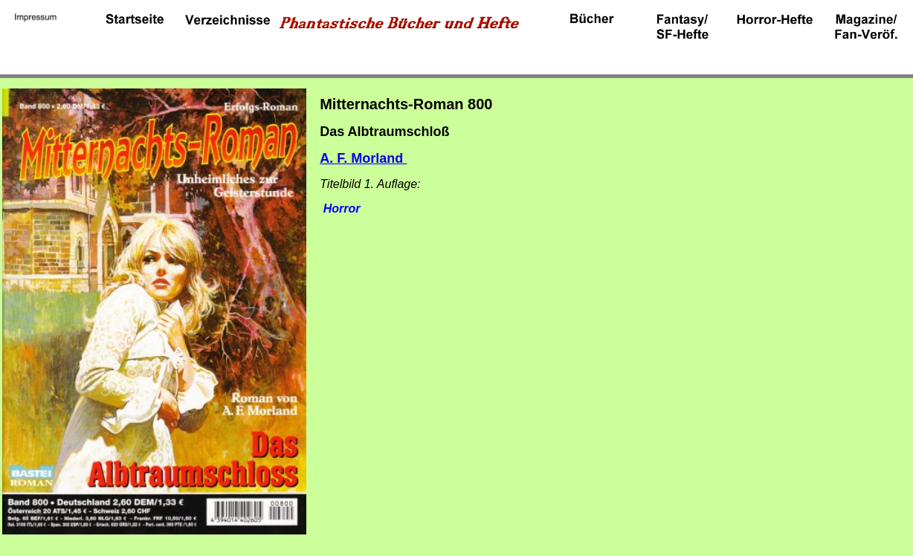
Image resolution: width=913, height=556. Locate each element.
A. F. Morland (363, 158)
